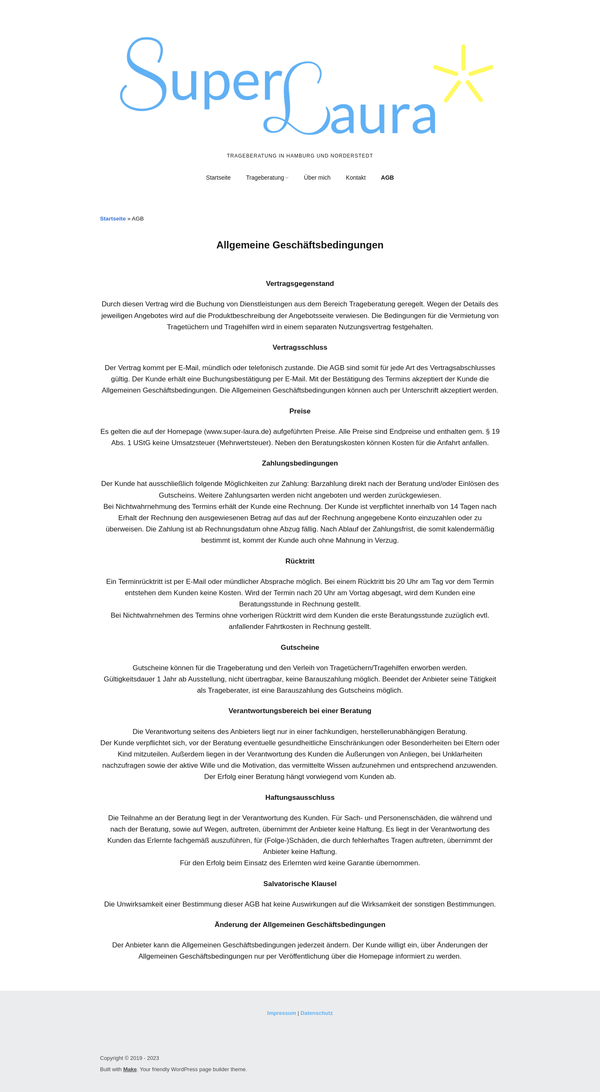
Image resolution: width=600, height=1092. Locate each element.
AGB (387, 177)
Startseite (218, 177)
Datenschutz (316, 1013)
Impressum (281, 1013)
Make (130, 1069)
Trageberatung (265, 177)
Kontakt (355, 177)
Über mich (317, 177)
